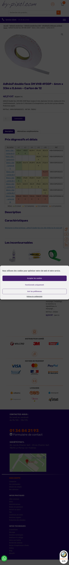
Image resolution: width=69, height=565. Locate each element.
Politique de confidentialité (34, 296)
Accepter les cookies (34, 278)
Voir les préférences (34, 291)
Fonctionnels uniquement (34, 285)
